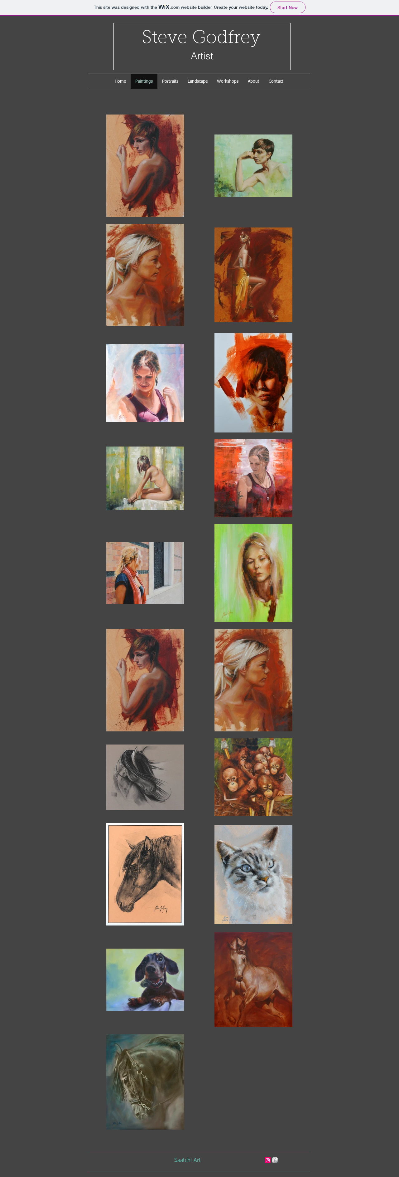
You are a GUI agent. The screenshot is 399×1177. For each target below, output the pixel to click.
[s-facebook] (275, 1160)
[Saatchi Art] (187, 1161)
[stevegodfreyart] (268, 1160)
